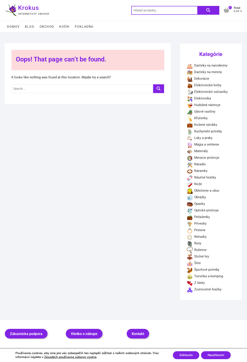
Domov (13, 26)
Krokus (28, 7)
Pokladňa (84, 26)
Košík (64, 26)
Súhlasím (186, 355)
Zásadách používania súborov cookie (70, 357)
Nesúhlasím (216, 355)
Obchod (47, 26)
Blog (29, 26)
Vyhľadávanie (208, 10)
